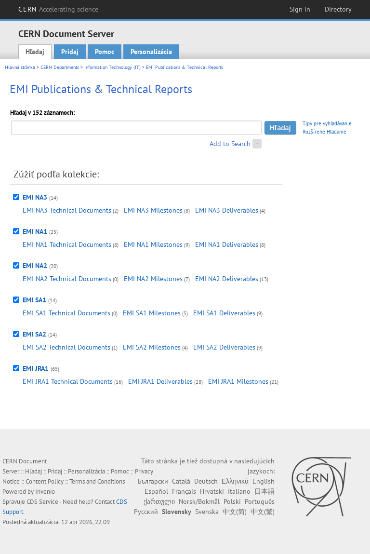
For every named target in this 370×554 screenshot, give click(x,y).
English (263, 481)
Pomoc (104, 51)
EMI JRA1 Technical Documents (68, 381)
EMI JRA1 (36, 368)
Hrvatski (212, 491)
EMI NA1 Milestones (153, 244)
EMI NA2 (35, 265)
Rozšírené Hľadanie (324, 131)
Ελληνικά (235, 481)
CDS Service (42, 502)
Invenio (45, 491)
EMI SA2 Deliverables (224, 347)
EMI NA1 (35, 231)
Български (153, 481)
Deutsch (206, 481)
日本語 (264, 491)
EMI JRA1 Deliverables (160, 381)
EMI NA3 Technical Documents (67, 210)
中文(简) (235, 511)
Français (184, 491)
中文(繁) (263, 511)
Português (260, 501)
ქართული (159, 501)
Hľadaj (35, 51)
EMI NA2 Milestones (153, 278)
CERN (58, 9)
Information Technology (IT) (112, 67)
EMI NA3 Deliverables (226, 210)
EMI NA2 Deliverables (226, 278)
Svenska (207, 511)
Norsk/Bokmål (199, 501)
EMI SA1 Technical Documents (66, 313)
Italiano (239, 491)
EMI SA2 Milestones (152, 347)
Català (181, 481)
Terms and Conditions (97, 481)
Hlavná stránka (20, 67)
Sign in (300, 9)
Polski (232, 501)
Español (156, 491)
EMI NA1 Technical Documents (67, 244)
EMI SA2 (34, 334)
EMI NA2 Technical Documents (67, 278)
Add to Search (230, 143)
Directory (338, 9)
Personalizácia (151, 51)
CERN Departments (59, 67)
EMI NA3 (35, 197)
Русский (146, 511)
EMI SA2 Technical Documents (66, 347)
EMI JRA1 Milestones (238, 381)
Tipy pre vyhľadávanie (327, 123)
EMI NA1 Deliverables (226, 244)
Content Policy (45, 481)
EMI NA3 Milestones (153, 210)
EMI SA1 (34, 300)
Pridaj (70, 51)
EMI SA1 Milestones (152, 313)
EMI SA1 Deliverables (224, 313)
